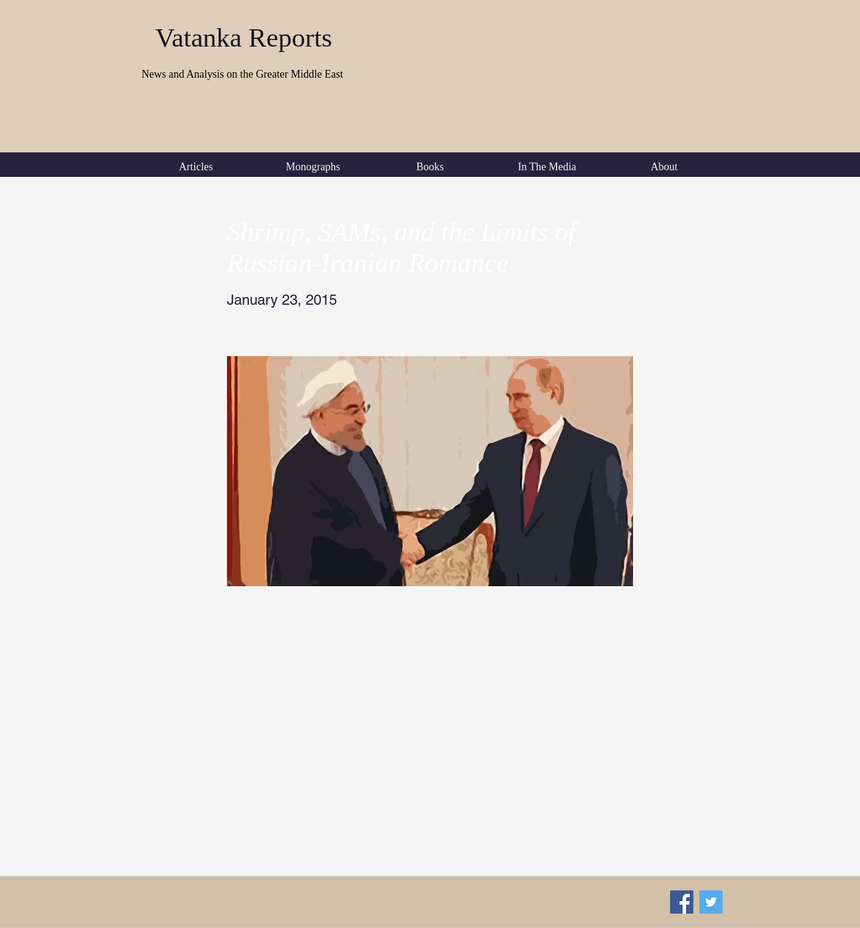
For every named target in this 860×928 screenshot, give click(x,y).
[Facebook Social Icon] (681, 902)
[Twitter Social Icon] (711, 902)
